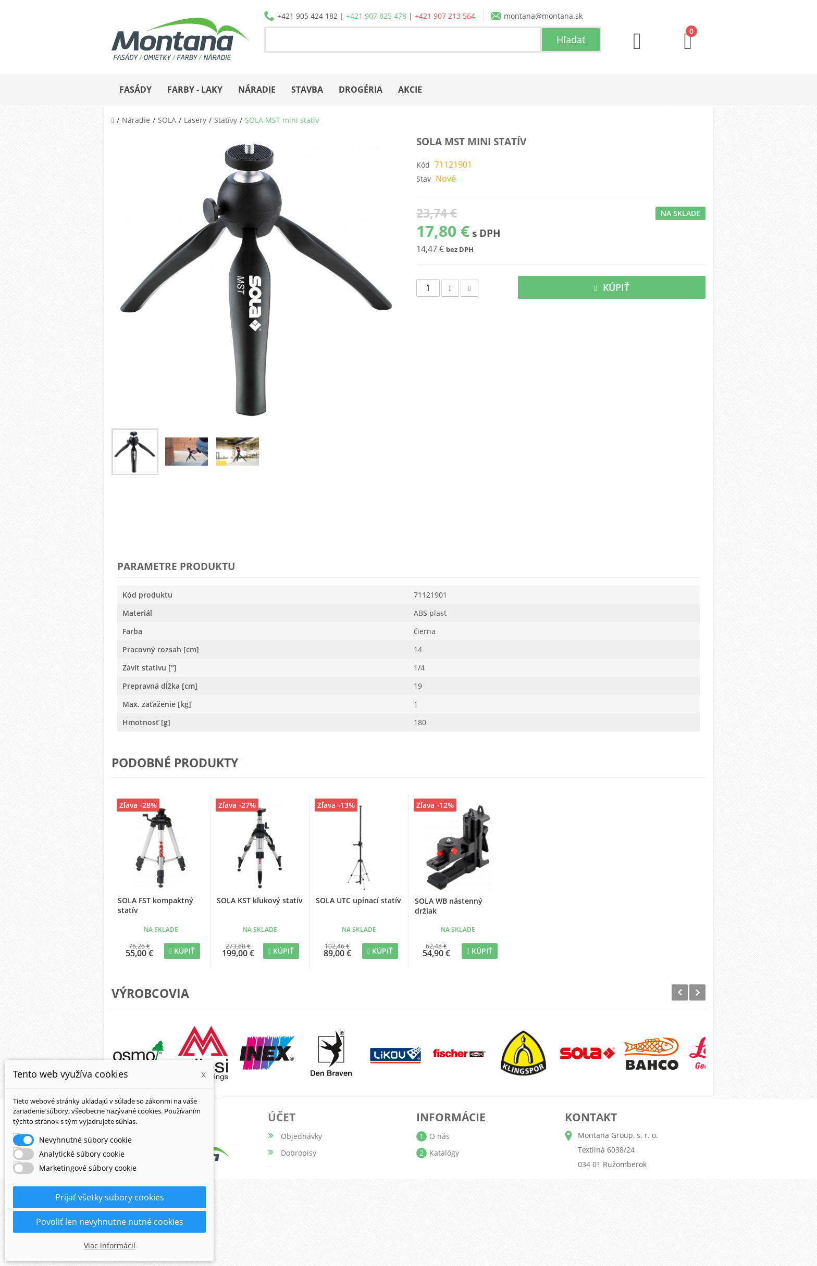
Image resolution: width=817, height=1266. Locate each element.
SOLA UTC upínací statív (358, 900)
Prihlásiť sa (300, 1236)
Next (697, 992)
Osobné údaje (305, 1186)
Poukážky (297, 1203)
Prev (680, 992)
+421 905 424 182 (307, 16)
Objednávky (301, 1136)
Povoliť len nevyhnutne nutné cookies (109, 1221)
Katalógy (444, 1153)
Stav (423, 179)
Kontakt (442, 1219)
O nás (439, 1136)
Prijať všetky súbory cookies (109, 1197)
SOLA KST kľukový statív (259, 900)
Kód (423, 165)
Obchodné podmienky (467, 1186)
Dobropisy (298, 1153)
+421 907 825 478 (376, 16)
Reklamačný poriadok (466, 1203)
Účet (281, 1117)
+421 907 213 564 (445, 16)
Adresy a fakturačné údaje (327, 1169)
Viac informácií (109, 1245)
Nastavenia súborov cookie (327, 1219)
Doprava (444, 1169)
